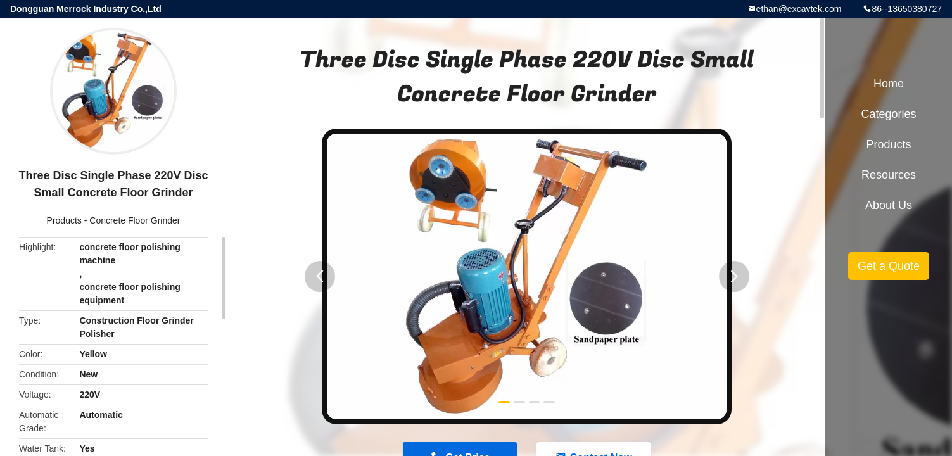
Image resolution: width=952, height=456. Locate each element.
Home (888, 83)
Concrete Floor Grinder (134, 220)
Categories (888, 114)
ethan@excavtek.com (799, 9)
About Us (888, 205)
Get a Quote (889, 266)
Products (64, 220)
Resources (888, 174)
